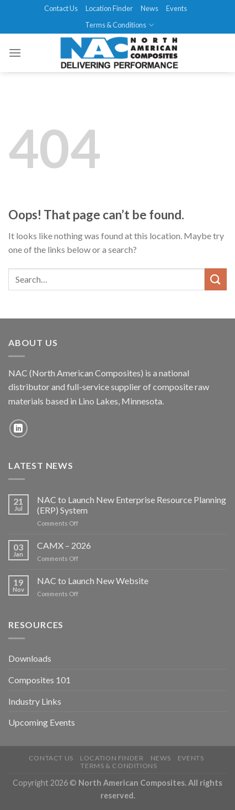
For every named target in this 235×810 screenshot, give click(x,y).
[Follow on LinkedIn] (18, 428)
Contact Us (61, 8)
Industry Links (34, 701)
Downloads (29, 658)
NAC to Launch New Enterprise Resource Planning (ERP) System (131, 504)
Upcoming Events (41, 722)
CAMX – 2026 (64, 545)
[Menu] (15, 52)
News (149, 8)
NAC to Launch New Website (92, 580)
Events (176, 8)
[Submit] (216, 279)
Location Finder (109, 8)
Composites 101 (39, 679)
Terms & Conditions (119, 25)
